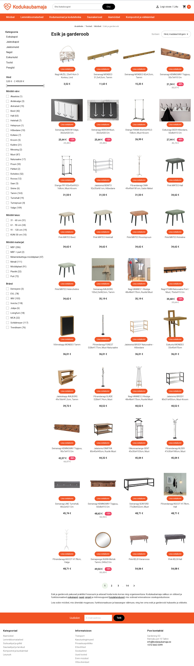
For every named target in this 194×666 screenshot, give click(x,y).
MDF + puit (17, 252)
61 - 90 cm (18, 225)
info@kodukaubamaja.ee (159, 642)
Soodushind (80, 651)
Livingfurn (18, 313)
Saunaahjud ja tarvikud (14, 647)
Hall (15, 115)
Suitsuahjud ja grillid (12, 643)
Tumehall (17, 198)
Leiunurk (7, 654)
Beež (15, 111)
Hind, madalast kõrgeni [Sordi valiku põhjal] (176, 34)
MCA (15, 317)
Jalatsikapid (12, 41)
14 (127, 586)
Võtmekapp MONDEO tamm (66, 344)
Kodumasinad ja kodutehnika (65, 17)
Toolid (9, 62)
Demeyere (17, 289)
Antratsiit (17, 106)
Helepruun (17, 125)
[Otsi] (77, 7)
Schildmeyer (19, 322)
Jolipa (15, 308)
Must (15, 154)
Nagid (9, 52)
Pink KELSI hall (175, 559)
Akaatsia (16, 96)
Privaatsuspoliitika (83, 643)
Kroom (16, 140)
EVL (15, 293)
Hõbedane (18, 130)
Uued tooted (81, 654)
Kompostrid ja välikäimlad (140, 17)
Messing (16, 149)
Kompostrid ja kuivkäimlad (15, 651)
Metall (16, 261)
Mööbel (10, 17)
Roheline (17, 174)
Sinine (15, 188)
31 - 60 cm (18, 220)
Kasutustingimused (84, 639)
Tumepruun (18, 203)
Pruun (16, 164)
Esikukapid (12, 36)
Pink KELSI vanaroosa (139, 559)
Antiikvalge (17, 101)
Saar (14, 183)
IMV (15, 298)
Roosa (16, 178)
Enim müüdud (81, 658)
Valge (16, 207)
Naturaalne (18, 159)
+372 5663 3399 (155, 645)
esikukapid (73, 597)
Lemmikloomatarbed (32, 17)
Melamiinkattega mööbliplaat (27, 257)
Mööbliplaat (18, 266)
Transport (80, 636)
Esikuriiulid (12, 57)
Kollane (16, 135)
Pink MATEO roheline (175, 237)
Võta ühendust (82, 662)
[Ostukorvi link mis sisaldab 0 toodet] (187, 7)
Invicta (17, 303)
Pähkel (15, 169)
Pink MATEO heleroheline (67, 289)
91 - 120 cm (19, 230)
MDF (16, 247)
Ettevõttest (80, 647)
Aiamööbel (114, 17)
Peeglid (10, 67)
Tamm (17, 193)
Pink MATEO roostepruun (139, 237)
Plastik (16, 271)
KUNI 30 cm (19, 234)
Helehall (16, 120)
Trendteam (18, 327)
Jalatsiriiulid (12, 47)
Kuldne (16, 144)
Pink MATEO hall (175, 185)
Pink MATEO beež (67, 237)
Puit (15, 276)
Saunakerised (94, 17)
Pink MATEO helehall (103, 237)
